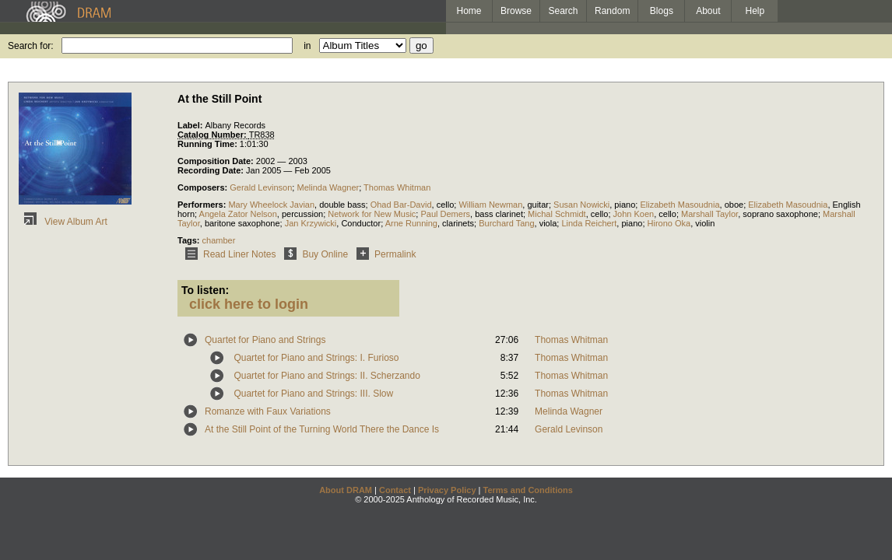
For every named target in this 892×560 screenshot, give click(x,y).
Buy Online (313, 254)
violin (705, 223)
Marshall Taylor (709, 214)
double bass (342, 204)
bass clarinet (499, 214)
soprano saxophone (780, 214)
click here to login (248, 304)
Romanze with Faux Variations (268, 411)
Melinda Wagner (328, 187)
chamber (219, 240)
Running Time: (208, 144)
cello (446, 204)
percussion (302, 214)
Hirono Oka (669, 223)
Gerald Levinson (261, 187)
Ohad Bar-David (401, 204)
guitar (538, 204)
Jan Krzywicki (311, 223)
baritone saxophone (242, 223)
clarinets (458, 223)
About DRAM (345, 490)
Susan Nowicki (581, 204)
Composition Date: (216, 161)
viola (548, 223)
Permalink (383, 254)
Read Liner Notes (228, 254)
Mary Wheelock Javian (271, 204)
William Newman (490, 204)
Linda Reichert (588, 223)
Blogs (661, 10)
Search (563, 10)
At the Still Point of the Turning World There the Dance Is (322, 429)
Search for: (31, 45)
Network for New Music (372, 214)
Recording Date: (211, 170)
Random (612, 10)
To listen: (205, 290)
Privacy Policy (447, 490)
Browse (516, 10)
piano (624, 204)
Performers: (202, 204)
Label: (191, 125)
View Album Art (63, 221)
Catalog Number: (213, 134)
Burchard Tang (506, 223)
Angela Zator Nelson (238, 214)
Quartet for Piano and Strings (265, 339)
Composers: (203, 187)
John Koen (634, 214)
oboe (734, 204)
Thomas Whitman (396, 187)
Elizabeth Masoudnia (679, 204)
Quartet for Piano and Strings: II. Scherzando (327, 375)
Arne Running (411, 223)
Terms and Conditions (528, 490)
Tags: (189, 240)
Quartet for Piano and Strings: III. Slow (313, 393)
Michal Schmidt (557, 214)
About (708, 10)
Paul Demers (445, 214)
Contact (395, 490)
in (307, 45)
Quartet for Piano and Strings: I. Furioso (316, 357)
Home (468, 10)
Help (755, 10)
